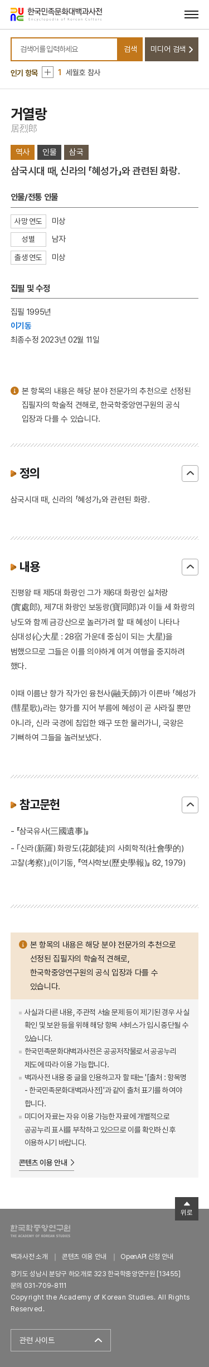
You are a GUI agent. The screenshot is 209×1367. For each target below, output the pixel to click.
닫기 (190, 473)
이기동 (21, 325)
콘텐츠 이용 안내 (43, 1162)
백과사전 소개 (29, 1256)
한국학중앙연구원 (40, 1230)
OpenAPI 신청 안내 (146, 1256)
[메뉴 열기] (191, 14)
